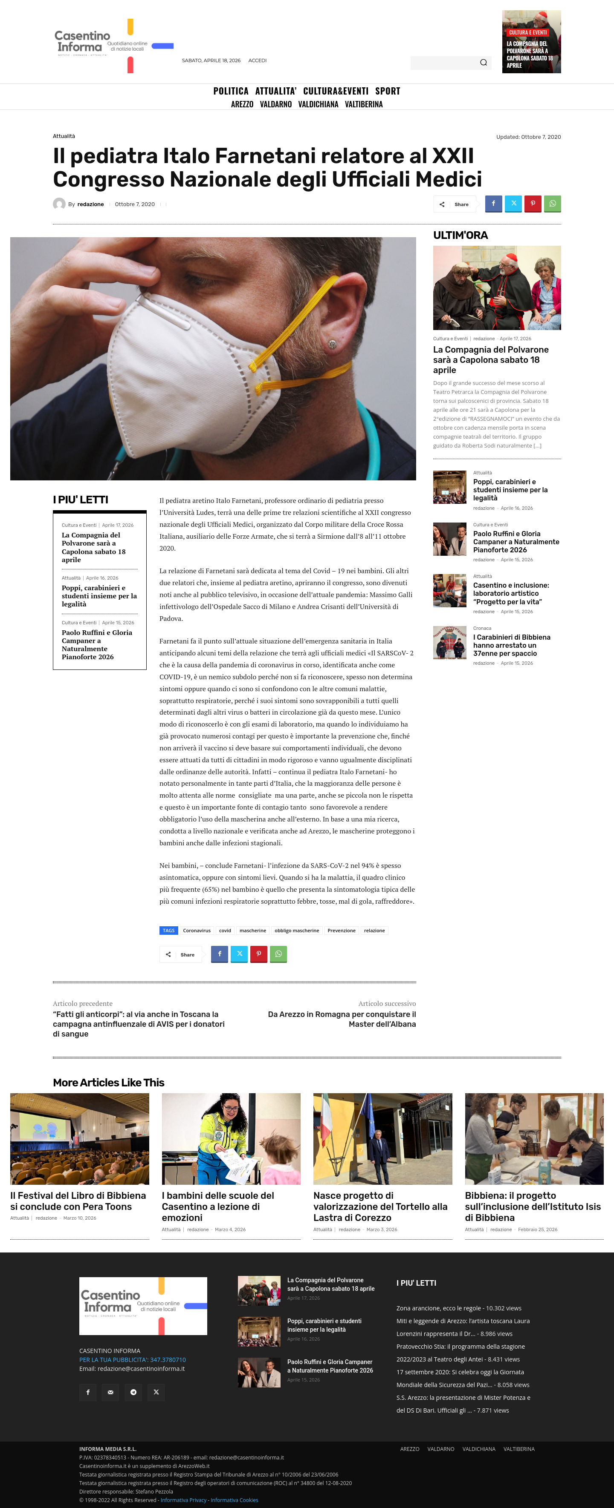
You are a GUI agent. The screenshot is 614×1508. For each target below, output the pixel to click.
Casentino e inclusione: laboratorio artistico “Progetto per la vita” (511, 593)
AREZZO (410, 1449)
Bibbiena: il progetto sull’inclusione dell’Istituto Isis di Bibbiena (533, 1207)
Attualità (64, 136)
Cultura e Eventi (528, 32)
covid (225, 930)
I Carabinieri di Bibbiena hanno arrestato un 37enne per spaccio (511, 645)
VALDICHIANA (479, 1449)
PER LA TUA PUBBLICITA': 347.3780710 (132, 1360)
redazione (91, 204)
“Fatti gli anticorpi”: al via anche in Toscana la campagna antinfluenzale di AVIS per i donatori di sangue (139, 1024)
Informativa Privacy (183, 1500)
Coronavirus (197, 930)
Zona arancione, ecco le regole (439, 1308)
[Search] (483, 63)
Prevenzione (342, 930)
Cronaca (482, 628)
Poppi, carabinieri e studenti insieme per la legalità (99, 596)
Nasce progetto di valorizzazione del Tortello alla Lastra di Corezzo (380, 1207)
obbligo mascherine (297, 930)
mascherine (253, 930)
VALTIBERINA (519, 1449)
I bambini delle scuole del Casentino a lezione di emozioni (218, 1207)
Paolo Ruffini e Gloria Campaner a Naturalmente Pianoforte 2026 (97, 645)
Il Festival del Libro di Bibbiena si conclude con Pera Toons (78, 1201)
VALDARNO (441, 1449)
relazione (374, 930)
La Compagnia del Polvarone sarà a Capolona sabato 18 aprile (530, 54)
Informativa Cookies (234, 1500)
